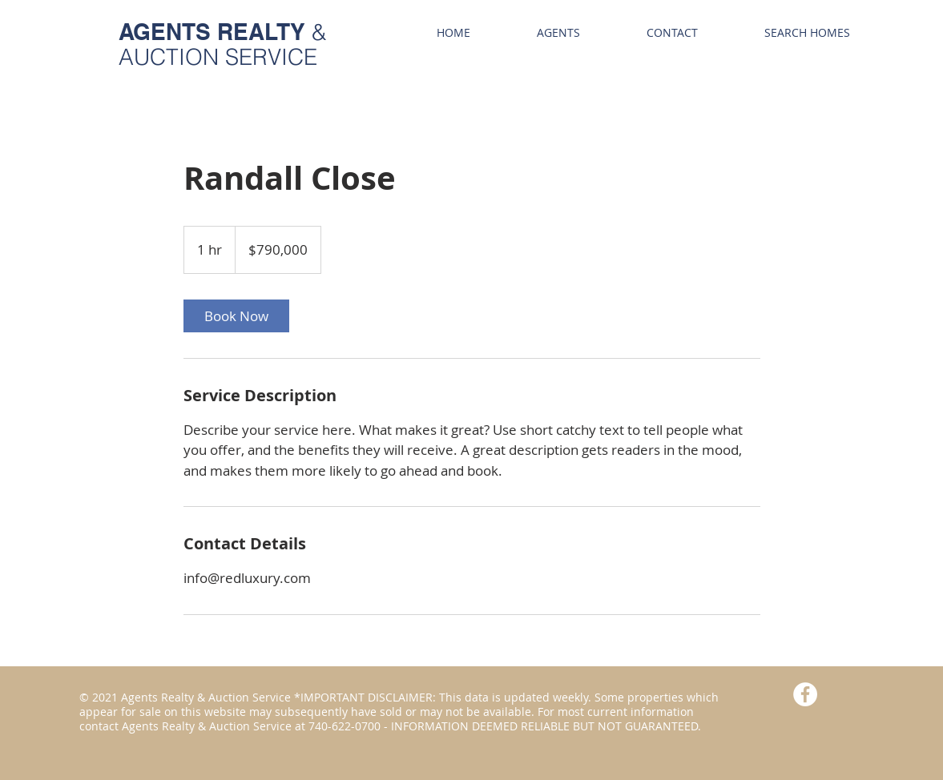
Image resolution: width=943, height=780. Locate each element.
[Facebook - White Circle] (805, 694)
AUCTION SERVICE (218, 56)
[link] (236, 316)
